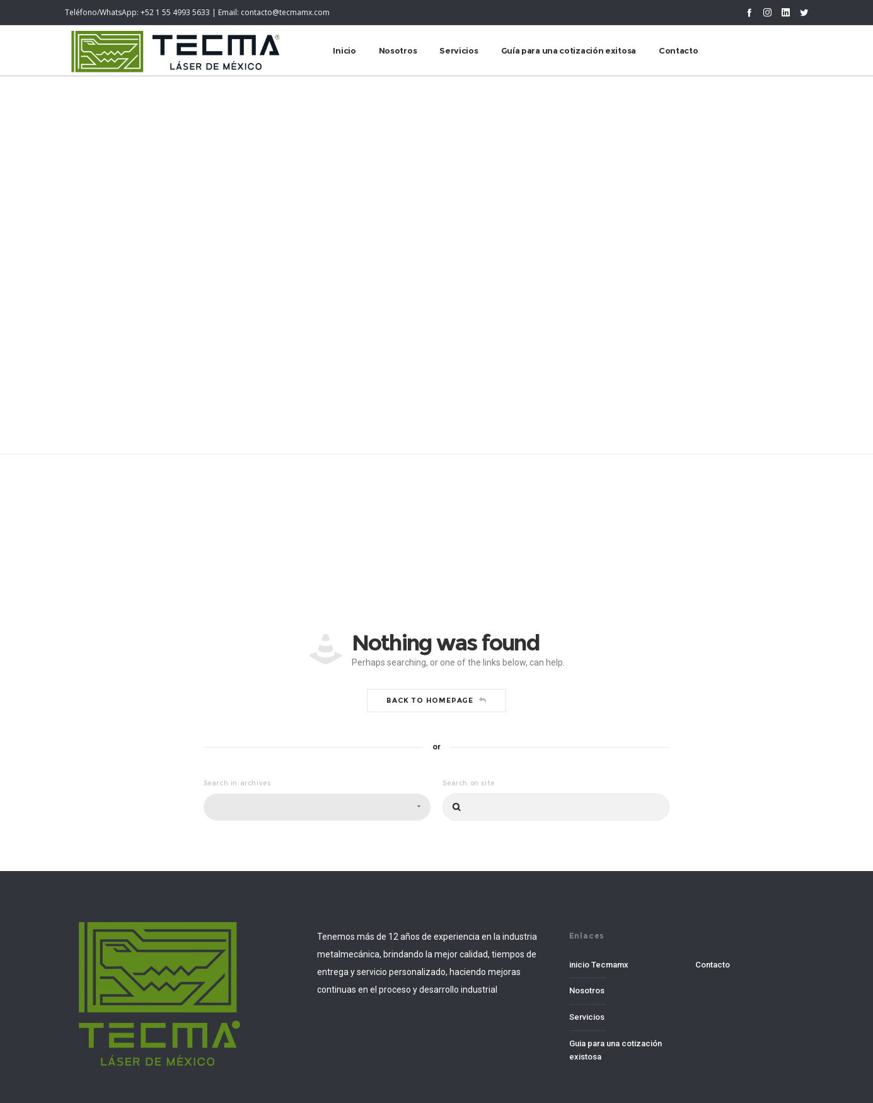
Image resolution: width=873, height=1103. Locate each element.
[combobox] (317, 807)
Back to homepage (436, 700)
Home (415, 245)
